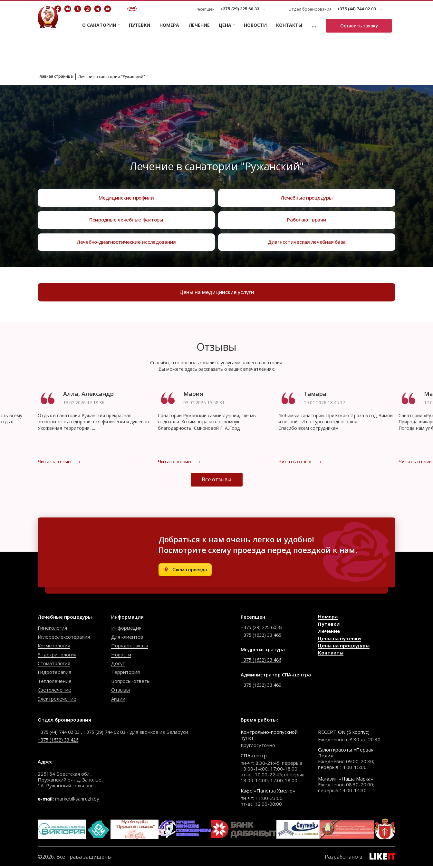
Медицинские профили (126, 191)
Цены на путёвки (339, 638)
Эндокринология (57, 654)
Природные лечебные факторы (126, 216)
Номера (169, 25)
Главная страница (58, 76)
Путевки (139, 25)
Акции (118, 698)
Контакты (289, 25)
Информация (126, 627)
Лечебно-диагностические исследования (126, 240)
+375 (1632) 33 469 (263, 684)
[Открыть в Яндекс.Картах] (185, 569)
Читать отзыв (59, 464)
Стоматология (54, 663)
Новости (255, 25)
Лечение (199, 25)
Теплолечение (55, 680)
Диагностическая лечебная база (307, 240)
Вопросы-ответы (130, 680)
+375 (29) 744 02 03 (111, 731)
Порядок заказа (129, 645)
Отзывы (120, 689)
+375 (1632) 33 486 (263, 659)
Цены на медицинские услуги (216, 293)
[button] (19, 422)
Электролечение (57, 698)
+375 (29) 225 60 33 (264, 627)
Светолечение (54, 689)
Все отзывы (216, 486)
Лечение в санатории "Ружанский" (122, 76)
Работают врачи (307, 216)
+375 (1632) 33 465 (263, 634)
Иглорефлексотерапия (64, 636)
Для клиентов (127, 636)
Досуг (118, 663)
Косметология (54, 645)
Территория (125, 671)
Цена (225, 25)
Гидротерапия (54, 671)
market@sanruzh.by (77, 797)
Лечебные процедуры (306, 191)
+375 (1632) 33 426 (60, 738)
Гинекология (52, 627)
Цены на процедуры (344, 645)
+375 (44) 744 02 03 (61, 731)
